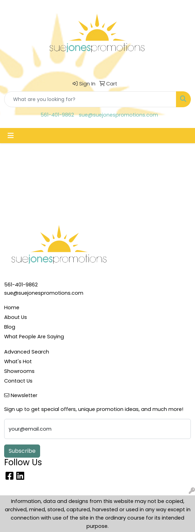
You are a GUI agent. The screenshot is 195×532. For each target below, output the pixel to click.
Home (11, 307)
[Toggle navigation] (10, 135)
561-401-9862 (57, 114)
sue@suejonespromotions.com (118, 114)
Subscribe (22, 451)
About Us (15, 317)
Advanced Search (26, 351)
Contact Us (18, 380)
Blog (9, 326)
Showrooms (19, 371)
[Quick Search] (90, 99)
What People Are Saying (34, 336)
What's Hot (18, 361)
